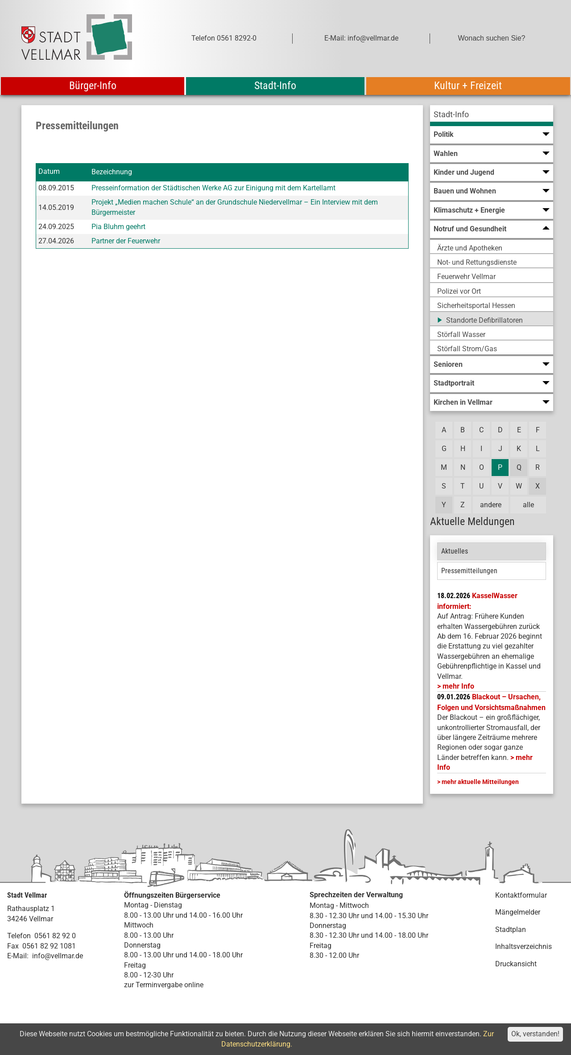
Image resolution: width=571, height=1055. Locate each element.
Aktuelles (454, 551)
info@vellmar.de (57, 956)
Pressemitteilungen (469, 570)
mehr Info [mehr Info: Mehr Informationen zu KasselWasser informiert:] (458, 686)
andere (490, 505)
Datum (49, 172)
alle (528, 505)
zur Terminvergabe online (163, 985)
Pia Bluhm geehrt (118, 226)
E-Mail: (18, 956)
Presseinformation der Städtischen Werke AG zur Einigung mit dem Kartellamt (213, 188)
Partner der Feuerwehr (125, 241)
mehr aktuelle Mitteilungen (480, 781)
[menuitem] (491, 115)
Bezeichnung (111, 172)
